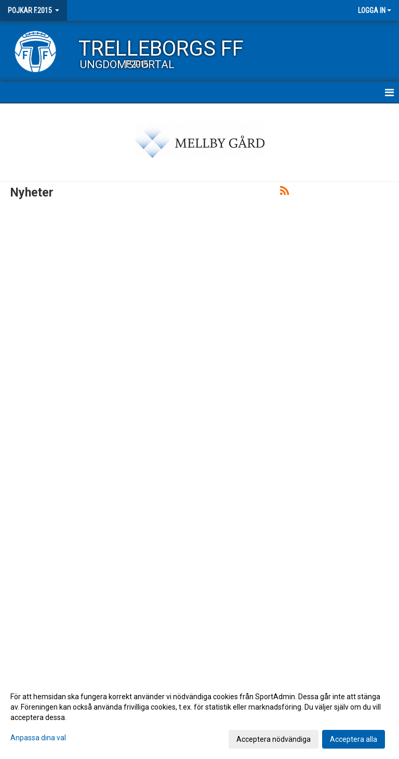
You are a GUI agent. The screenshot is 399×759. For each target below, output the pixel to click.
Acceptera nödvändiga (273, 739)
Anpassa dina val (38, 738)
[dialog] (199, 717)
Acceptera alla (353, 739)
